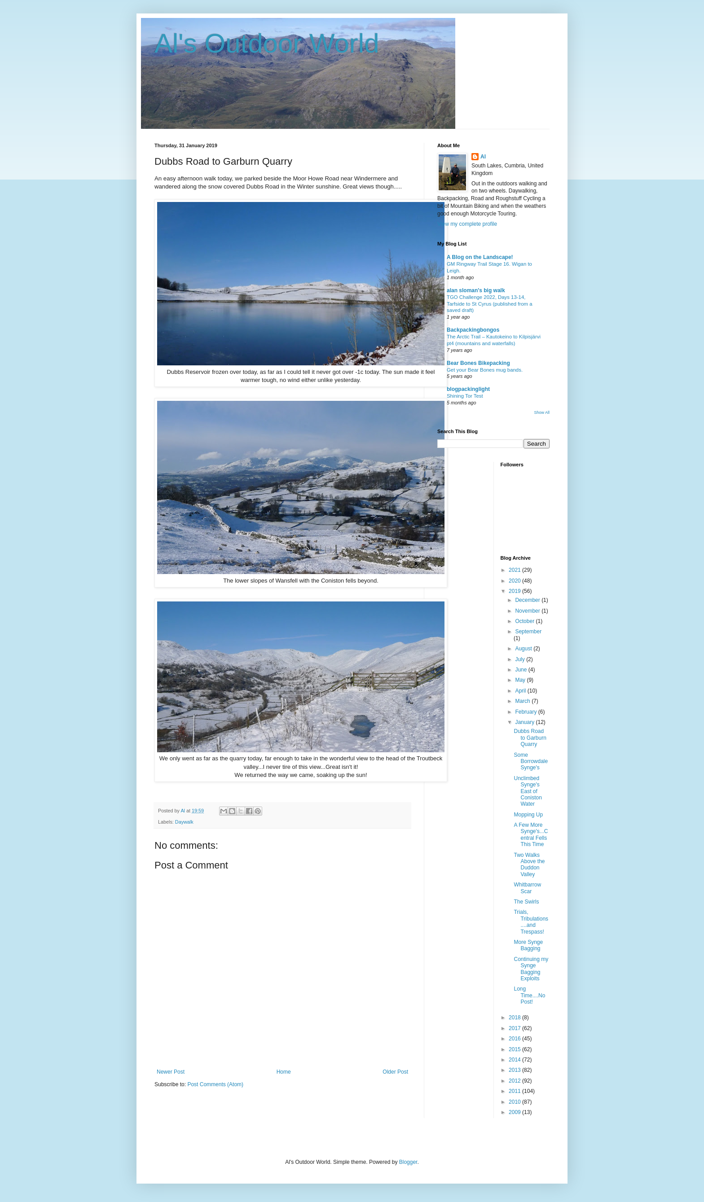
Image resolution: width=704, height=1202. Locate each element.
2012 (515, 1081)
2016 (515, 1038)
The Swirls (526, 902)
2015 (515, 1049)
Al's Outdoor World (266, 43)
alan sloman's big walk (476, 290)
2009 (515, 1112)
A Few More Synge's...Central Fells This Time (531, 834)
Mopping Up (528, 815)
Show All (542, 412)
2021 (515, 570)
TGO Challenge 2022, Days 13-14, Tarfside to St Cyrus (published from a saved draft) (489, 303)
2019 (515, 591)
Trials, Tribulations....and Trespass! (531, 921)
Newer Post (171, 1072)
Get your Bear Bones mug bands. (485, 370)
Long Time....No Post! (529, 995)
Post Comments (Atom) (215, 1084)
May (521, 680)
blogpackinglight (468, 389)
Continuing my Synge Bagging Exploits (531, 969)
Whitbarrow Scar (527, 888)
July (520, 659)
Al (483, 157)
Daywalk (184, 822)
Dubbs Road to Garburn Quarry (530, 737)
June (521, 670)
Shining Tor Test (465, 396)
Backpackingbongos (473, 330)
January (525, 722)
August (524, 648)
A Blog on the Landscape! (480, 257)
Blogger (408, 1162)
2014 (515, 1060)
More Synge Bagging (528, 945)
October (525, 621)
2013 (515, 1070)
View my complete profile (467, 224)
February (526, 712)
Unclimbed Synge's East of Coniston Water (527, 791)
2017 (515, 1028)
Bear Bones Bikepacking (478, 363)
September (528, 631)
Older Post (395, 1072)
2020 (515, 581)
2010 (515, 1102)
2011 (515, 1091)
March (523, 701)
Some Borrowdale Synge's (531, 761)
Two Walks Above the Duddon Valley (529, 864)
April (521, 691)
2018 (515, 1017)
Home (284, 1072)
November (528, 611)
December (528, 600)
